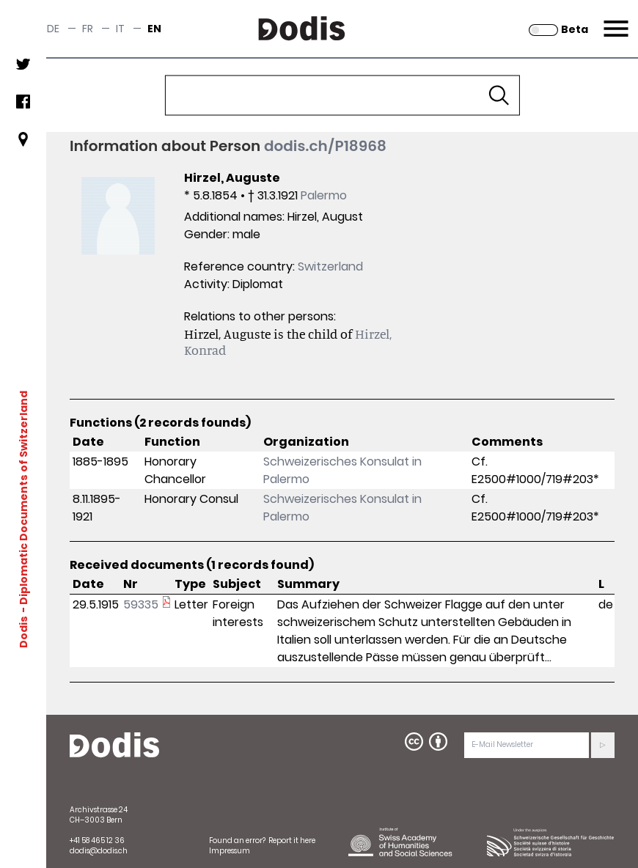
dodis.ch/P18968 (325, 146)
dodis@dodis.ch (99, 850)
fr (87, 28)
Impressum (229, 850)
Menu (614, 19)
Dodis (23, 631)
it (120, 28)
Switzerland (330, 266)
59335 (140, 604)
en (154, 28)
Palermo (324, 195)
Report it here (291, 840)
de (53, 28)
